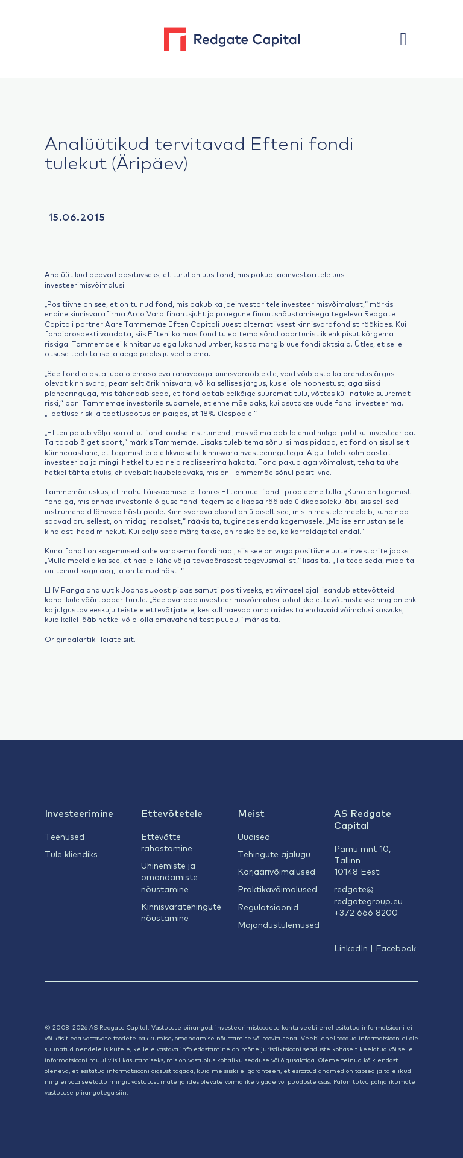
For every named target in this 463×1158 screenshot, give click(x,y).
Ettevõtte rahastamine (166, 842)
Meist (251, 812)
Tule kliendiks (71, 853)
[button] (409, 39)
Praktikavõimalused (277, 888)
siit (128, 639)
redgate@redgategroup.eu (368, 894)
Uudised (254, 836)
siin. (122, 1092)
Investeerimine (79, 812)
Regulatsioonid (268, 906)
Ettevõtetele (172, 812)
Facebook (396, 947)
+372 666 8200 (366, 912)
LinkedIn (351, 947)
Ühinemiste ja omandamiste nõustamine (169, 877)
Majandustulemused (279, 924)
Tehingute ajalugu (274, 853)
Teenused (64, 836)
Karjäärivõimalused (276, 871)
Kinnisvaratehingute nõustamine (181, 912)
